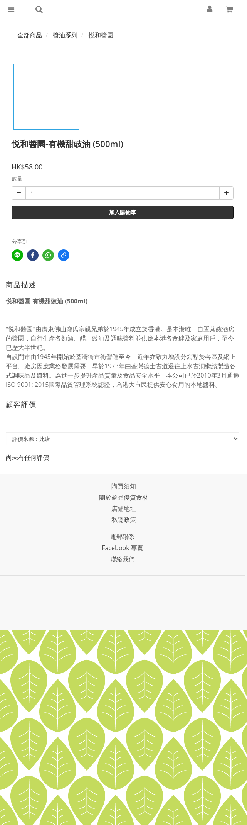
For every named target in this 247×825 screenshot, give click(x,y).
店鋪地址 (123, 508)
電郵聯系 (122, 536)
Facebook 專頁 (122, 548)
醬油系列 (65, 35)
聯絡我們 (122, 559)
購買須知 (123, 486)
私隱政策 (123, 519)
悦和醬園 (101, 35)
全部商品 (29, 35)
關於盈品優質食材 (123, 497)
